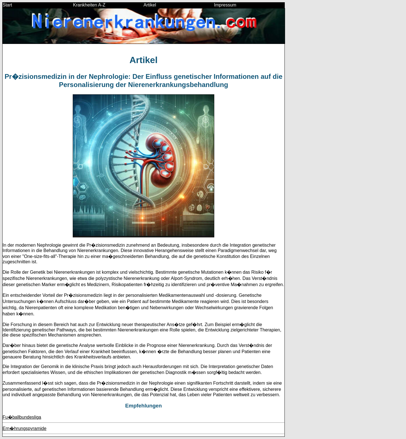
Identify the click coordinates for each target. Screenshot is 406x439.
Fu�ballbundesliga (22, 417)
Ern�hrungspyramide (25, 428)
